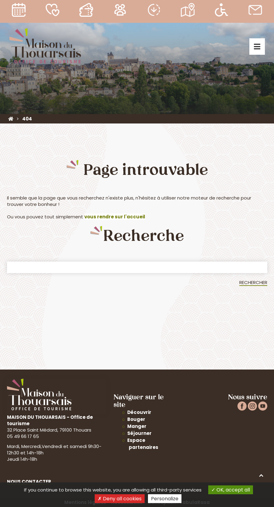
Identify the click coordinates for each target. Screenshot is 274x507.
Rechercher (253, 282)
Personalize (164, 498)
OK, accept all (230, 489)
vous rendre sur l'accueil (114, 217)
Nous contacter (29, 481)
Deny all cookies (120, 498)
